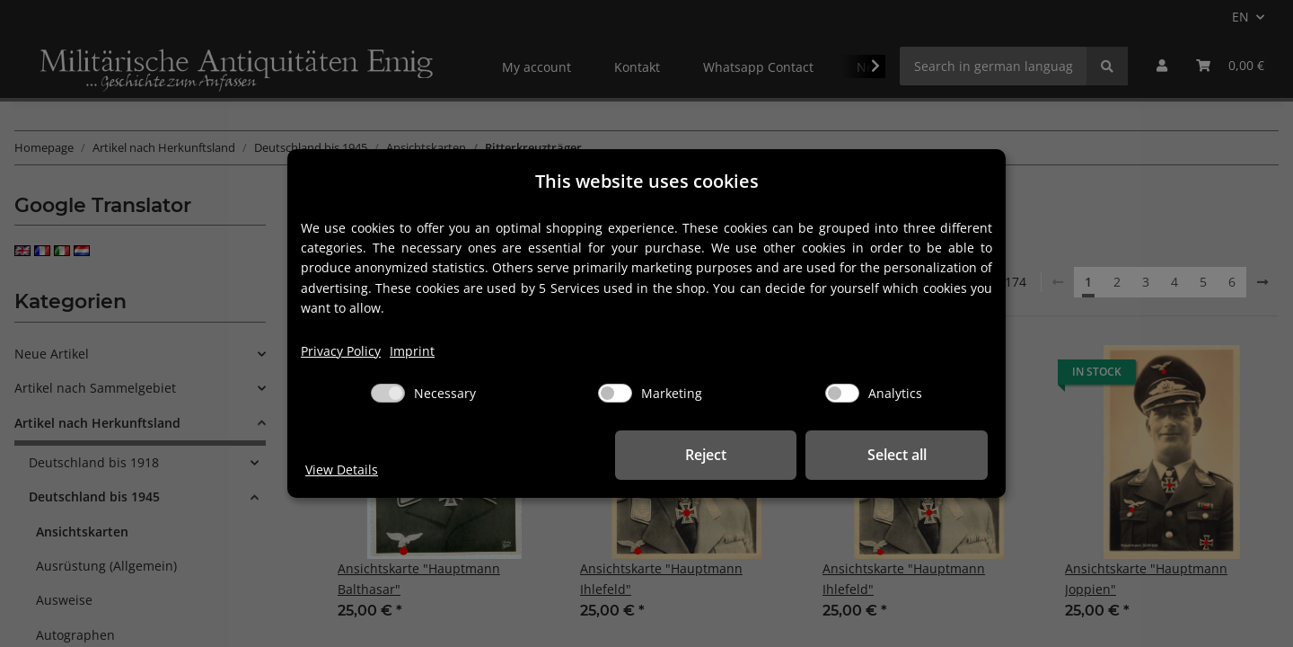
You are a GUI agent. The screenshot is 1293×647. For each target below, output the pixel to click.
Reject (709, 455)
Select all (898, 455)
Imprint (412, 350)
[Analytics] (842, 393)
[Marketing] (615, 393)
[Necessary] (388, 393)
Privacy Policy (341, 350)
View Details (341, 469)
